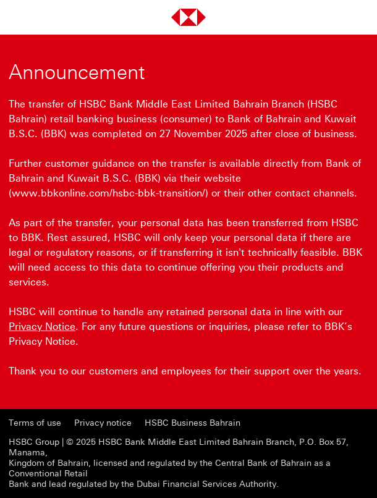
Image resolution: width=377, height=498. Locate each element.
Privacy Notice (42, 326)
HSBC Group (34, 442)
